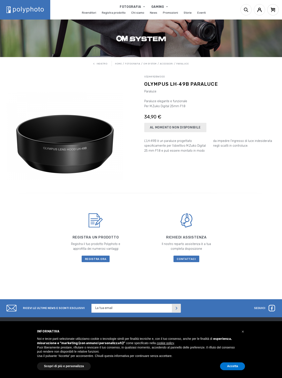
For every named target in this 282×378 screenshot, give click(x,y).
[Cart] (273, 9)
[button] (242, 331)
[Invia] (176, 308)
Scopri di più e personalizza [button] (64, 366)
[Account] (259, 9)
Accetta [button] (232, 366)
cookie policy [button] (165, 343)
